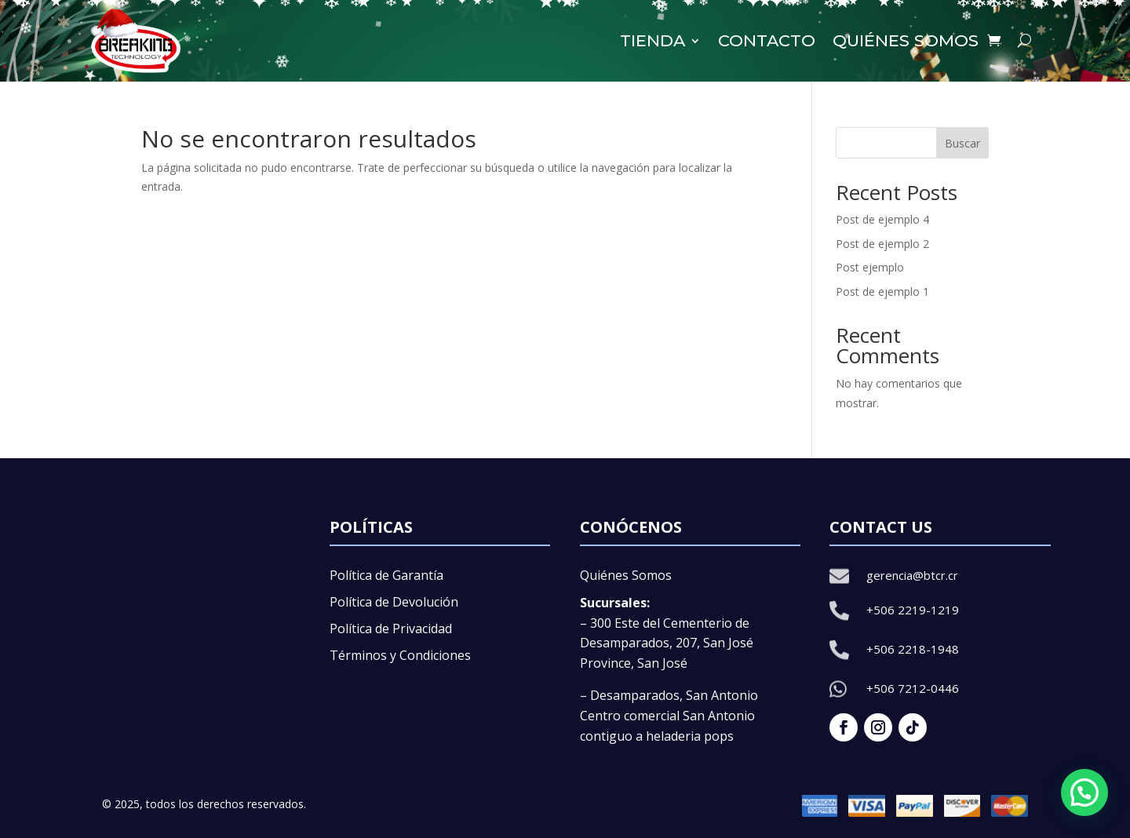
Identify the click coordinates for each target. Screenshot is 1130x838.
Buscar (962, 143)
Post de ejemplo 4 (882, 219)
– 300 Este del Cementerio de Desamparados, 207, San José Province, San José (666, 643)
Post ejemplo (870, 267)
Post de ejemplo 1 (882, 291)
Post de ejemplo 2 (882, 243)
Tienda (652, 40)
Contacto (766, 40)
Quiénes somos (906, 40)
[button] (1084, 792)
